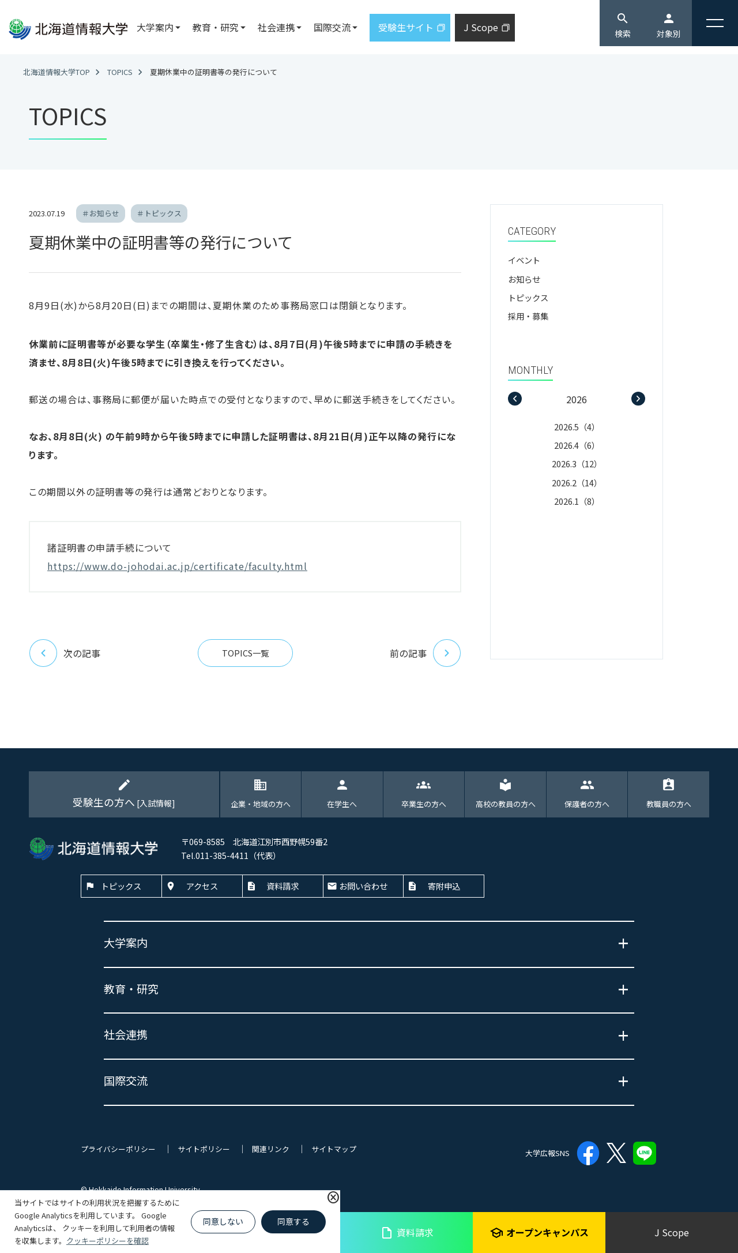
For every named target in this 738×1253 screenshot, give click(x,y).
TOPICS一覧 (245, 653)
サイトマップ (333, 1148)
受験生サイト (406, 27)
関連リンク (270, 1148)
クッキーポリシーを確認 (107, 1240)
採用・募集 (528, 316)
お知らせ (524, 279)
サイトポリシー (204, 1148)
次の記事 (64, 653)
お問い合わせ (363, 886)
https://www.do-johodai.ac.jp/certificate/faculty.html (177, 566)
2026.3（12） (577, 463)
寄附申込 (444, 886)
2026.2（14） (577, 483)
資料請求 (407, 1232)
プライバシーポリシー (118, 1148)
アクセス (202, 886)
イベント (524, 260)
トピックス (528, 297)
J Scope (671, 1232)
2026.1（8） (577, 501)
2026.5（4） (577, 427)
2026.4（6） (577, 445)
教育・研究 (216, 27)
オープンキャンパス (539, 1232)
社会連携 (276, 27)
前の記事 (425, 653)
